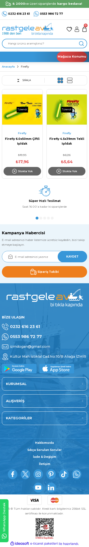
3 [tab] (44, 218)
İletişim (44, 464)
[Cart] (84, 29)
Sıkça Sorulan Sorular (44, 450)
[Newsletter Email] (44, 256)
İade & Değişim (44, 457)
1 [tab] (37, 218)
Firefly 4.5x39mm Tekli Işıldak (66, 141)
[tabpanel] (44, 198)
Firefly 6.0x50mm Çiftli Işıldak (22, 141)
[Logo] (27, 29)
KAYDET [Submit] (72, 256)
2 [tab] (40, 218)
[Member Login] (77, 29)
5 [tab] (52, 218)
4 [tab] (48, 218)
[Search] (44, 43)
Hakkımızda (44, 442)
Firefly (25, 66)
